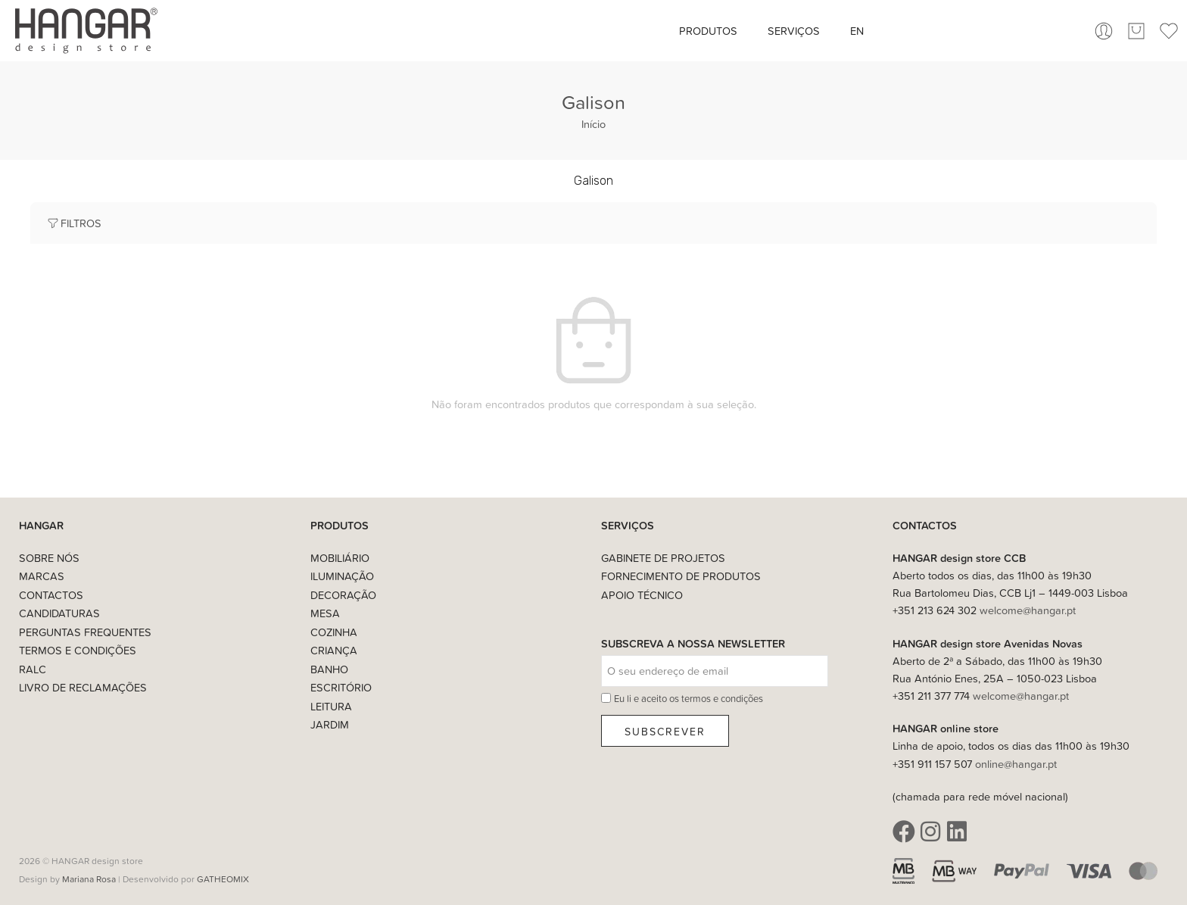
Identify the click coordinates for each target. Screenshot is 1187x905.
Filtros (73, 223)
